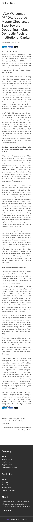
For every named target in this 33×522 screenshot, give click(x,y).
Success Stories (7, 459)
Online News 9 (10, 3)
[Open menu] (30, 3)
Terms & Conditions (8, 490)
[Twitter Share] (16, 47)
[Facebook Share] (10, 47)
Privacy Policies (7, 488)
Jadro (8, 519)
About (4, 456)
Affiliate (4, 479)
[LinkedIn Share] (4, 47)
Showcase (5, 482)
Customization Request (9, 468)
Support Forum (7, 465)
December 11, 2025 (8, 43)
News (18, 43)
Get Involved (6, 485)
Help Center (6, 462)
